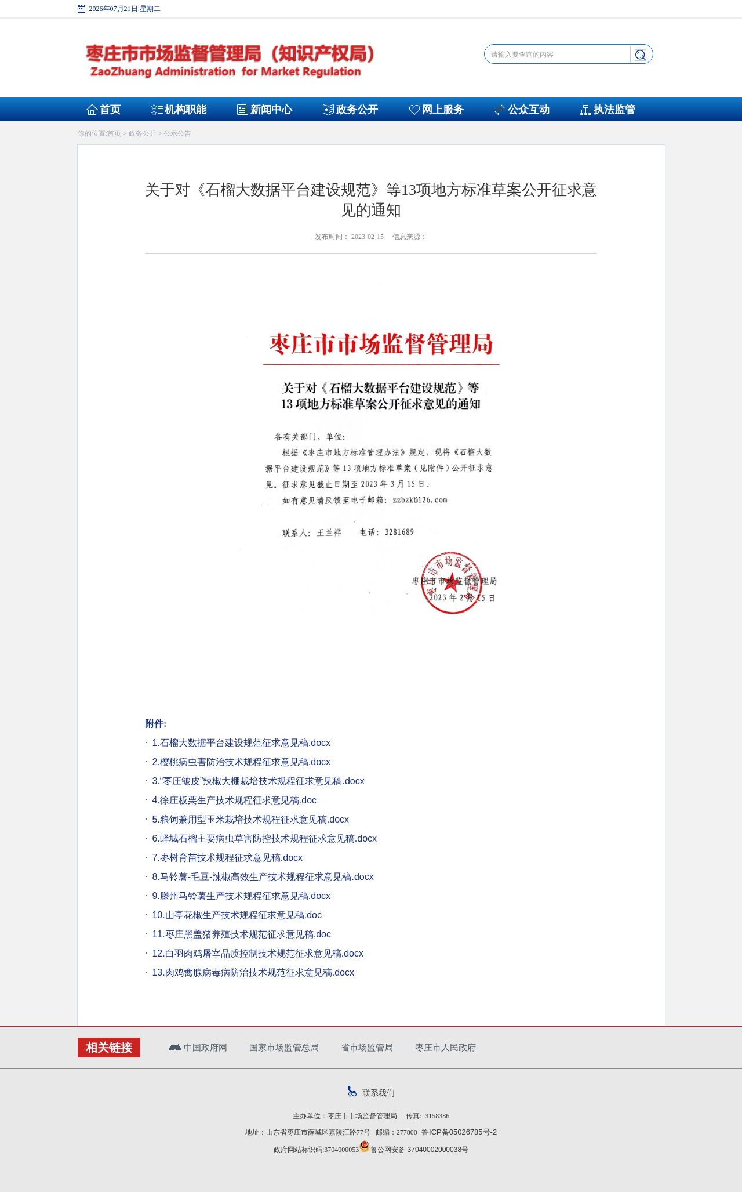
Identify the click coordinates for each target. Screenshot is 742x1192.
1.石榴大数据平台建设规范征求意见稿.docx (240, 743)
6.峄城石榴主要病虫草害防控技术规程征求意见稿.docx (263, 838)
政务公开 (357, 109)
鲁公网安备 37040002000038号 (413, 1150)
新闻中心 (271, 109)
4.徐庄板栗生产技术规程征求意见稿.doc (233, 800)
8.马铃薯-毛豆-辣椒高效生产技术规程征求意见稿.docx (262, 877)
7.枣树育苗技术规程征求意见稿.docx (226, 858)
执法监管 (614, 109)
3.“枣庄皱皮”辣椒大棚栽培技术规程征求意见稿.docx (257, 781)
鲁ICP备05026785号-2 (457, 1132)
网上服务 (443, 109)
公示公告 (177, 133)
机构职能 (185, 109)
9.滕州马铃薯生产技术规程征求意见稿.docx (240, 896)
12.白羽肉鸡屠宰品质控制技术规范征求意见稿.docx (256, 953)
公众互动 (529, 109)
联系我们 (371, 1092)
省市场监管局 (367, 1047)
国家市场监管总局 (284, 1047)
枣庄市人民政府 (445, 1047)
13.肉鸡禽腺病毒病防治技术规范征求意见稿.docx (252, 972)
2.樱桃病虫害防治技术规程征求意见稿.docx (240, 762)
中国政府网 (198, 1047)
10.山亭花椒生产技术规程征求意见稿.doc (236, 915)
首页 (110, 109)
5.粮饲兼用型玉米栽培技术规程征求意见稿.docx (249, 819)
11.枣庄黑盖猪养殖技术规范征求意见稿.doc (240, 934)
